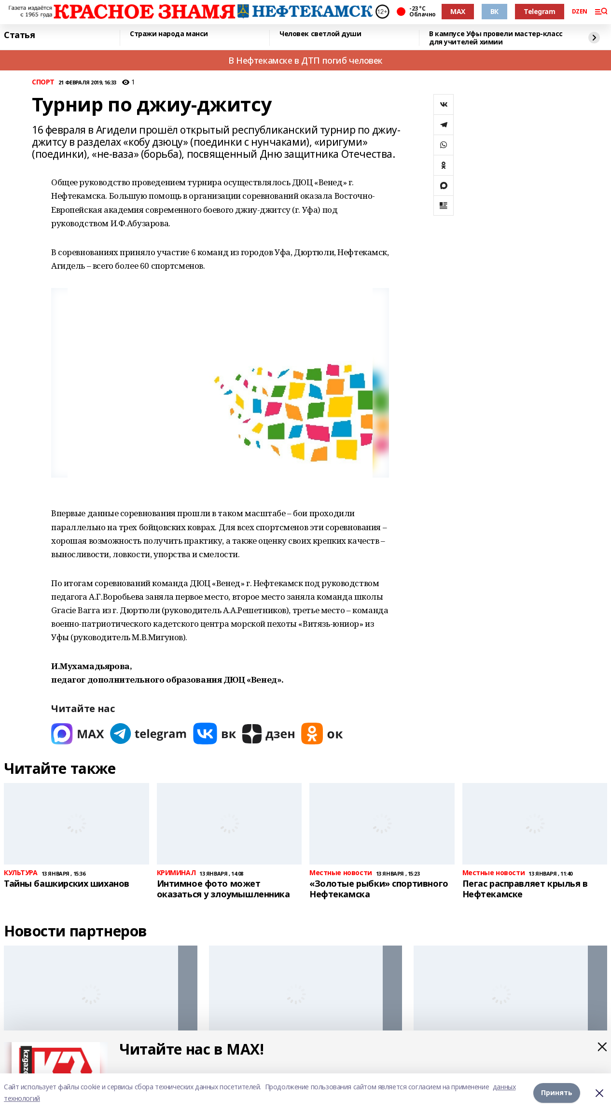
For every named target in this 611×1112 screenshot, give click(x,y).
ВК (494, 11)
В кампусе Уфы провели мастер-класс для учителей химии (496, 38)
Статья (19, 35)
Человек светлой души (320, 34)
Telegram (539, 11)
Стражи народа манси (169, 34)
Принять (556, 1092)
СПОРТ (43, 82)
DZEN (579, 11)
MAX (457, 11)
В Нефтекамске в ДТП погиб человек (305, 60)
